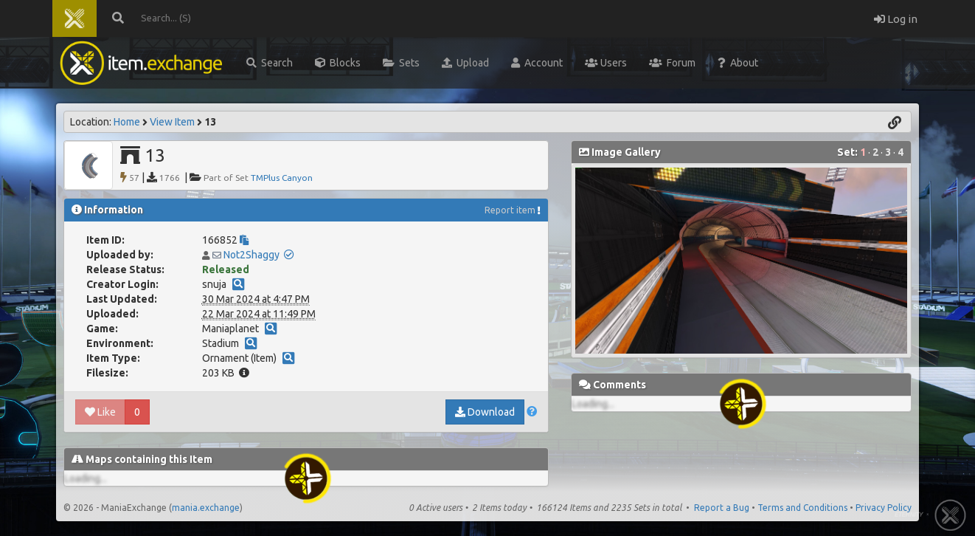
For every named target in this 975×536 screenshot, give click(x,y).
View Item (172, 122)
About (738, 63)
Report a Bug (721, 507)
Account (537, 63)
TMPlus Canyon (282, 177)
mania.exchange (206, 507)
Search (269, 63)
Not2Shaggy (251, 255)
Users (606, 63)
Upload (465, 63)
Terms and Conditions (802, 507)
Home (127, 122)
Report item (510, 210)
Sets (401, 63)
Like (100, 412)
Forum (672, 63)
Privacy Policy (884, 507)
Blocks (338, 63)
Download (485, 412)
